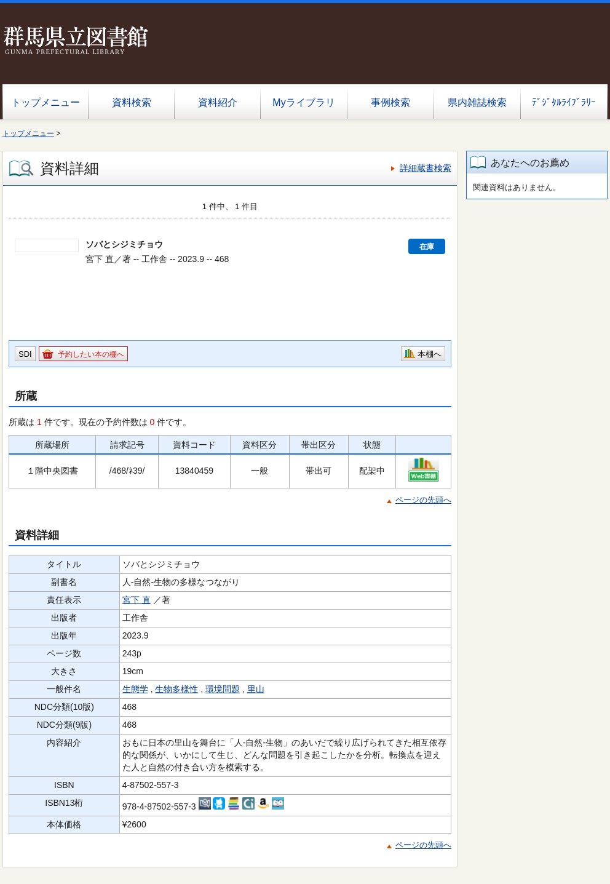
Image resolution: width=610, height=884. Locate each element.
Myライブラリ (303, 102)
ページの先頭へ (423, 499)
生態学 (135, 689)
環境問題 (222, 689)
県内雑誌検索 (477, 102)
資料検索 (131, 102)
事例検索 (390, 102)
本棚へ (430, 354)
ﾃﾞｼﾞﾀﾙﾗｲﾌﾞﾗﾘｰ (564, 102)
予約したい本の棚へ (91, 354)
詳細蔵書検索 (425, 168)
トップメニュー (45, 102)
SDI (25, 354)
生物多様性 (176, 689)
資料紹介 (217, 102)
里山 (255, 689)
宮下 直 (136, 600)
